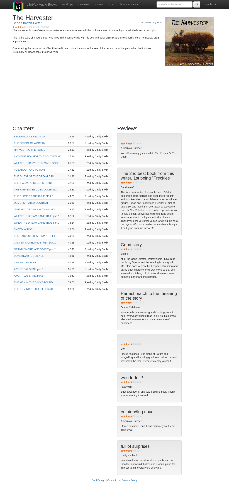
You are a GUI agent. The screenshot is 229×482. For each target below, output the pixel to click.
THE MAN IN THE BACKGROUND (33, 282)
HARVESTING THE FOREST (30, 149)
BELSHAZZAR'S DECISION (29, 136)
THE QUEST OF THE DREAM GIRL (34, 176)
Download (83, 4)
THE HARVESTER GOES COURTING (35, 189)
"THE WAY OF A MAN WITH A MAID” (34, 209)
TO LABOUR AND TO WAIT (29, 169)
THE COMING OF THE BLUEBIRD (33, 289)
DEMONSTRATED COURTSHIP (32, 202)
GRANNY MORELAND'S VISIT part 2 (35, 249)
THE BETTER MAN (25, 262)
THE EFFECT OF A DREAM (29, 143)
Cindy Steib (156, 22)
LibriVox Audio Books (42, 4)
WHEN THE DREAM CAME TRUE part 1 (37, 216)
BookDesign (98, 480)
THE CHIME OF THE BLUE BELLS (33, 196)
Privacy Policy (129, 480)
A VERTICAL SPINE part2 (28, 275)
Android (99, 4)
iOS (111, 4)
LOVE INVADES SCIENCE (29, 255)
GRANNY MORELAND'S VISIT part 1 (35, 242)
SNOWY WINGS (23, 229)
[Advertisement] (114, 95)
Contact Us (113, 480)
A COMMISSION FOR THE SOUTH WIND (37, 156)
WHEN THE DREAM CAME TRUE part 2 (37, 222)
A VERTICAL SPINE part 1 (29, 269)
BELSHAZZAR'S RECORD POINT (33, 183)
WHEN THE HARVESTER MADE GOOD (37, 163)
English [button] (211, 4)
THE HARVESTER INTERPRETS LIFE (35, 236)
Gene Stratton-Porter (27, 23)
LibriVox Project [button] (128, 4)
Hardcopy (67, 4)
